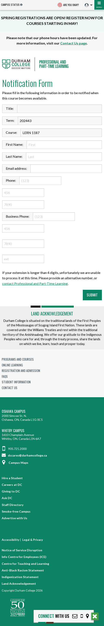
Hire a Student (12, 478)
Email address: (16, 168)
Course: (11, 132)
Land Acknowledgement (52, 313)
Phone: (11, 180)
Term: (10, 120)
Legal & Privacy (32, 539)
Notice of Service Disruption (22, 550)
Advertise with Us (14, 518)
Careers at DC (12, 484)
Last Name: (14, 156)
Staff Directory (12, 505)
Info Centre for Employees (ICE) (24, 557)
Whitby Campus (13, 430)
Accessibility (10, 539)
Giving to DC (11, 491)
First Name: (14, 144)
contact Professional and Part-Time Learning (35, 283)
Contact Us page (73, 43)
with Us (53, 616)
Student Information (16, 381)
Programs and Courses (18, 359)
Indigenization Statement (20, 577)
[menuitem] (87, 5)
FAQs (5, 376)
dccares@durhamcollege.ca (24, 455)
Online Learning (12, 365)
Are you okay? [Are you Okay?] (68, 5)
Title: (10, 108)
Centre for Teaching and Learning (25, 563)
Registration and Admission (21, 370)
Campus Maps (15, 462)
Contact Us (9, 387)
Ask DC (7, 498)
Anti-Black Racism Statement (23, 570)
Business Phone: (17, 216)
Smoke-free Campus (16, 511)
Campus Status (10, 4)
